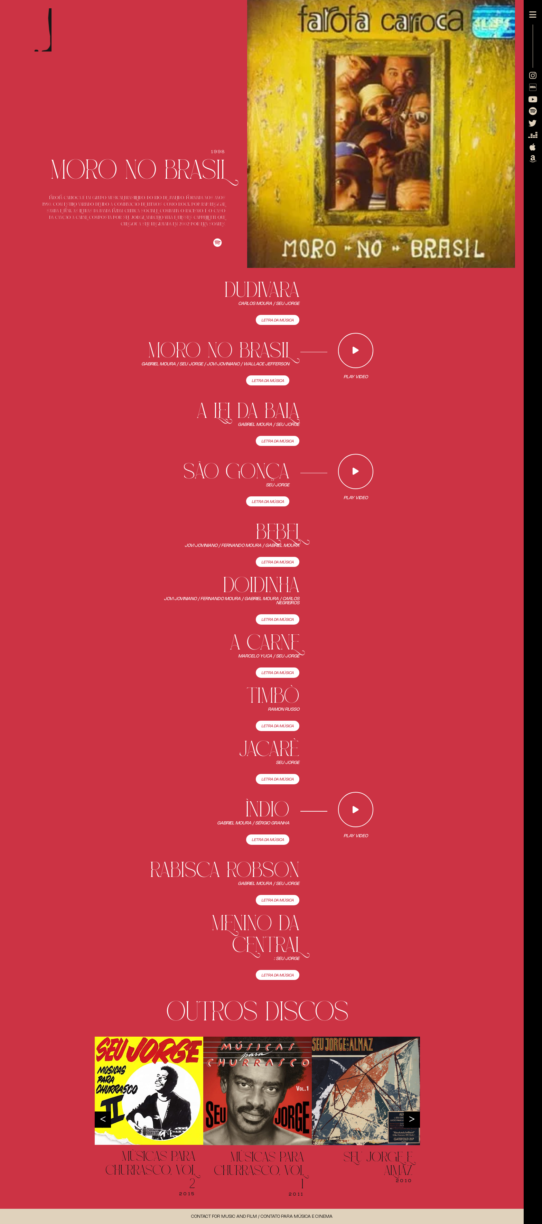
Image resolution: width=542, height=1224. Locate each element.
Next (412, 1120)
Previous (103, 1120)
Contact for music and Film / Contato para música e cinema (262, 1216)
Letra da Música (277, 320)
